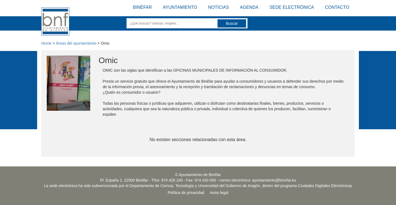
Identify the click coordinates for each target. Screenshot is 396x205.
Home (46, 43)
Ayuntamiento (180, 7)
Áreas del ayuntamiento (76, 43)
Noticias (218, 7)
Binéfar (142, 7)
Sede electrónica (292, 7)
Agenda (249, 7)
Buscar (232, 23)
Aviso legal (219, 192)
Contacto (337, 7)
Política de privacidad (186, 192)
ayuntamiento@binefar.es (274, 180)
